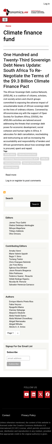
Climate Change (11, 167)
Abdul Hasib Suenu (17, 315)
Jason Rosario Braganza (20, 270)
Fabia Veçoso (15, 304)
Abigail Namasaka (17, 321)
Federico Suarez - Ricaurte (21, 276)
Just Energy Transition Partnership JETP (21, 159)
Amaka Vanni (15, 251)
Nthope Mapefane (17, 228)
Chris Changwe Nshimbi (20, 262)
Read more (11, 175)
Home (8, 26)
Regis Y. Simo (15, 256)
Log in (47, 3)
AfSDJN (44, 159)
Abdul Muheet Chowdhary (20, 318)
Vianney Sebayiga (17, 310)
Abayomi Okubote (17, 313)
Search (35, 204)
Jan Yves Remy (16, 265)
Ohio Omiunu (15, 234)
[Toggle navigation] (5, 20)
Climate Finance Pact (27, 154)
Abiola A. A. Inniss (17, 327)
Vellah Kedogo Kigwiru (19, 279)
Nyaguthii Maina (16, 307)
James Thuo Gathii (17, 222)
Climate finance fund (31, 163)
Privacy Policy (28, 415)
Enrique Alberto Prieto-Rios (21, 301)
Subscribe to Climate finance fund (4, 192)
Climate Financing (12, 163)
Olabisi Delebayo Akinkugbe (21, 225)
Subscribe (12, 352)
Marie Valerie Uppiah (18, 253)
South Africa (10, 154)
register (18, 180)
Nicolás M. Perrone (17, 282)
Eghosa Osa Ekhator (18, 267)
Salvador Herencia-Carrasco (21, 284)
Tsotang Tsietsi (16, 259)
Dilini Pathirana (16, 273)
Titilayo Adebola (16, 231)
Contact (6, 415)
